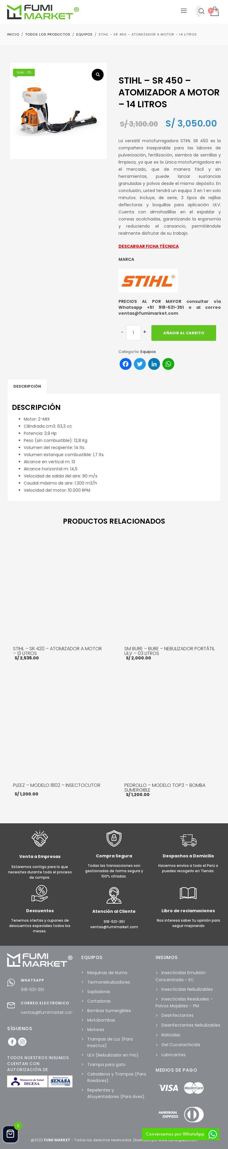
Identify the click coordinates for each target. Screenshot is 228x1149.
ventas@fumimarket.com (48, 1012)
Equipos (148, 351)
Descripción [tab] (27, 386)
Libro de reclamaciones (188, 911)
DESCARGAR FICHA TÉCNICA (148, 246)
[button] (98, 75)
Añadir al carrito (183, 333)
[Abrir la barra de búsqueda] (202, 11)
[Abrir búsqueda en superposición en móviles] (199, 11)
